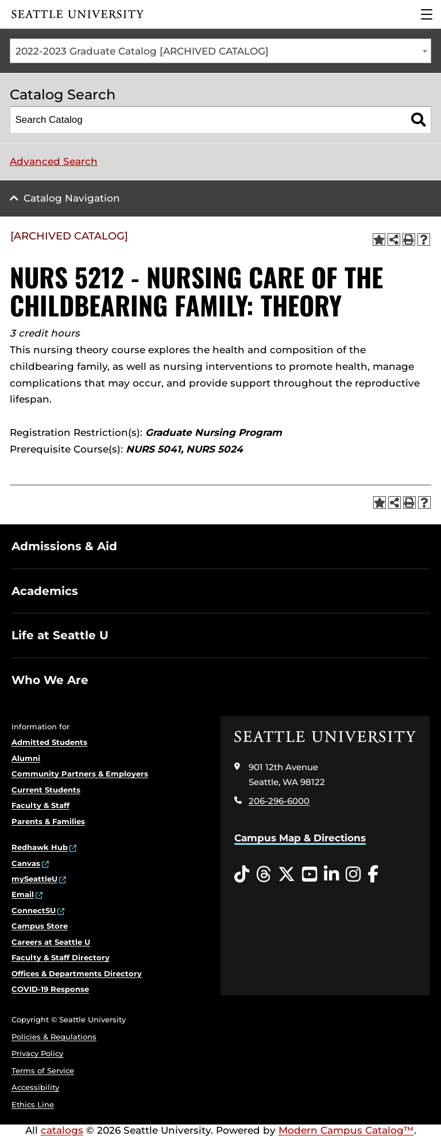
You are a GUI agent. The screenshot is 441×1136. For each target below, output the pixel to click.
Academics (44, 591)
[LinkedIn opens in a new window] (331, 874)
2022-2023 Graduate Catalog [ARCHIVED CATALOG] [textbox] (142, 51)
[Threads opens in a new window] (263, 874)
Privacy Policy (37, 1053)
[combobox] (220, 50)
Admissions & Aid (64, 546)
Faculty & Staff (40, 805)
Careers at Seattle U (50, 941)
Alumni (25, 758)
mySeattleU (34, 878)
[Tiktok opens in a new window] (241, 874)
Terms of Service (42, 1070)
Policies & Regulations (53, 1036)
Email (22, 894)
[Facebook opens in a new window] (373, 874)
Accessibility (35, 1087)
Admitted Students (49, 742)
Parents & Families (48, 821)
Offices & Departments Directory (76, 973)
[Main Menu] (426, 14)
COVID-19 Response (50, 989)
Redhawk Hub (39, 847)
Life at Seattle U (60, 635)
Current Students (45, 789)
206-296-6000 (279, 800)
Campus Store (39, 925)
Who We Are (49, 680)
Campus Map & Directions (300, 838)
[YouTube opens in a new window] (309, 874)
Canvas (25, 863)
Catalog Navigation (72, 198)
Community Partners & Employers (79, 773)
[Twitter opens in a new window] (286, 874)
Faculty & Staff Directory (60, 957)
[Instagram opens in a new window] (353, 874)
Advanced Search (54, 161)
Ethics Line (32, 1104)
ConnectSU (33, 910)
